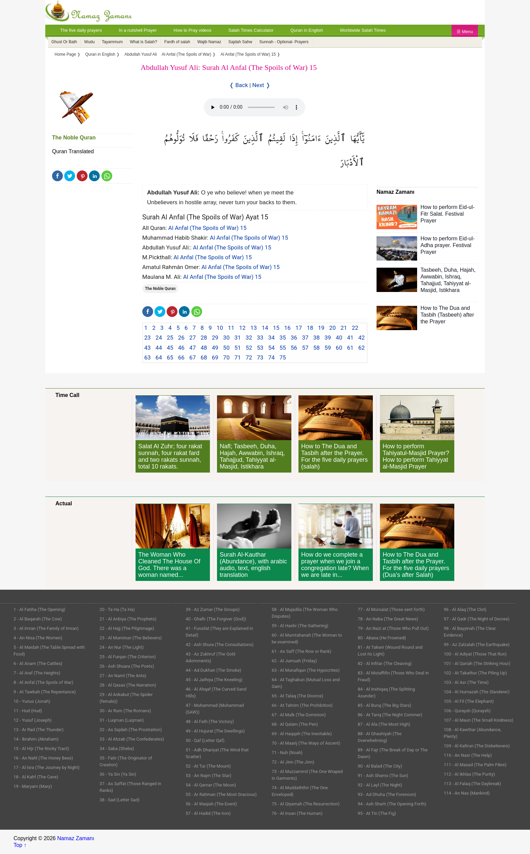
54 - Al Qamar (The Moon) (211, 785)
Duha (450, 270)
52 (249, 347)
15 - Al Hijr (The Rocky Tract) (41, 748)
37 (305, 337)
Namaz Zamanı (75, 838)
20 (332, 327)
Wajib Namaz (209, 41)
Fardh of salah (177, 41)
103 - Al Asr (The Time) (466, 682)
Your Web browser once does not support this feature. (254, 107)
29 (215, 337)
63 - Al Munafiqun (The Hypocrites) (306, 670)
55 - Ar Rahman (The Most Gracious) (221, 794)
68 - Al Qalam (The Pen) (295, 724)
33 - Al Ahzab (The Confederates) (132, 739)
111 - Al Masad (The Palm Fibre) (475, 764)
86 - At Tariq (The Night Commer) (390, 714)
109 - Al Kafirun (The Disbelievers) (477, 745)
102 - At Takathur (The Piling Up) (475, 672)
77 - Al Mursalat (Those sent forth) (391, 609)
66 (181, 357)
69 (215, 357)
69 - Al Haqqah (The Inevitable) (302, 733)
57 (305, 347)
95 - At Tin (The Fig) (377, 813)
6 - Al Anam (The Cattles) (38, 663)
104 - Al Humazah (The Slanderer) (477, 691)
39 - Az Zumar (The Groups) (213, 609)
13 (253, 327)
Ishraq (452, 276)
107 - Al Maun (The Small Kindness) (478, 720)
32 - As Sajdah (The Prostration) (131, 729)
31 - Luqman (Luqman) (122, 720)
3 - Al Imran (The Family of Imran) (46, 628)
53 (260, 347)
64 (158, 357)
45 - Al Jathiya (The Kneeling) (214, 679)
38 (316, 337)
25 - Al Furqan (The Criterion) (128, 656)
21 (343, 327)
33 (260, 337)
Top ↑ (20, 845)
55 (283, 347)
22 (355, 327)
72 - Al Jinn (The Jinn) (293, 762)
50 (226, 347)
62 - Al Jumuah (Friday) (294, 660)
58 (316, 347)
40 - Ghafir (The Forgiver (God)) (216, 618)
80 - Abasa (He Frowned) (382, 637)
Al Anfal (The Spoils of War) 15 (207, 227)
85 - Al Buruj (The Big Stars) (384, 705)
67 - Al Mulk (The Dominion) (299, 714)
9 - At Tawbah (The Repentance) (45, 691)
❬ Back (238, 85)
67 (192, 357)
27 (192, 337)
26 (181, 337)
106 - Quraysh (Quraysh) (467, 710)
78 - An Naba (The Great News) (388, 618)
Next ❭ (261, 85)
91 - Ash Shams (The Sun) (383, 775)
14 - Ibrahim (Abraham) (36, 739)
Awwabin (431, 276)
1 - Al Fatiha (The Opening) (39, 609)
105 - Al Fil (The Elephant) (469, 701)
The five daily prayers (81, 30)
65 (170, 357)
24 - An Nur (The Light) (122, 647)
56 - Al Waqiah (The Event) (211, 803)
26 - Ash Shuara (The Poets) (127, 666)
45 (170, 347)
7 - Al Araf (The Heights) (37, 672)
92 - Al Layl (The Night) (380, 785)
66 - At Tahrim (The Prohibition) (302, 705)
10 (220, 327)
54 (271, 347)
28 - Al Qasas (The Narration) (128, 685)
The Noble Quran (74, 137)
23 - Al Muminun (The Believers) (131, 637)
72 (249, 357)
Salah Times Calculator (251, 30)
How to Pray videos (193, 30)
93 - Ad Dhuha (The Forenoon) (387, 794)
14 (265, 327)
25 (170, 337)
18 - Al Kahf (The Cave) (36, 776)
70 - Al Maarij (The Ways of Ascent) (306, 743)
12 (242, 327)
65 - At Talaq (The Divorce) (297, 695)
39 (327, 337)
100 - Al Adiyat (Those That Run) (475, 654)
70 (226, 357)
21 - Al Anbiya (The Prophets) (128, 618)
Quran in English (306, 30)
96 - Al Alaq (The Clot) (465, 609)
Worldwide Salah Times (363, 30)
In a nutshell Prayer (138, 30)
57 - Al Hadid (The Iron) (208, 813)
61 (350, 347)
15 (276, 327)
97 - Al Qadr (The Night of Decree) (476, 618)
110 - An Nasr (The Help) (468, 755)
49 (215, 347)
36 (294, 337)
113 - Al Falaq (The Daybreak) (472, 783)
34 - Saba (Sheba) (117, 748)
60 (339, 347)
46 (181, 347)
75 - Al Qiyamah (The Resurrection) (306, 803)
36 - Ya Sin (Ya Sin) (118, 774)
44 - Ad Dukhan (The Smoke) (213, 670)
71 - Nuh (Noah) (287, 752)
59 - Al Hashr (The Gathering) (300, 625)
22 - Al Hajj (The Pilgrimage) (127, 628)
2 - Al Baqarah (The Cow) (38, 618)
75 (283, 357)
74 (271, 357)
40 (339, 337)
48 (203, 347)
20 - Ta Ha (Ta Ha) (117, 609)
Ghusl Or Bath (64, 41)
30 (226, 337)
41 (350, 337)
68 (203, 357)
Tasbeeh (430, 270)
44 (158, 347)
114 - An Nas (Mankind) (467, 793)
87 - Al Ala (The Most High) (384, 724)
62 (361, 347)
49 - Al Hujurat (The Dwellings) (215, 730)
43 (147, 347)
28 (203, 337)
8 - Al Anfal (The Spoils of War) (43, 682)
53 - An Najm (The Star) (208, 775)
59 (327, 347)
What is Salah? (143, 41)
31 (237, 337)
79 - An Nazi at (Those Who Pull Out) (393, 628)
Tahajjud (430, 283)
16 (287, 327)
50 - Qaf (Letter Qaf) (205, 740)
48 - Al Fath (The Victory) (210, 721)
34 (271, 337)
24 (158, 337)
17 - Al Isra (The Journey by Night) (47, 767)
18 (310, 327)
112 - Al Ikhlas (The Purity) (469, 774)
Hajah (467, 270)
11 (231, 327)
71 (237, 357)
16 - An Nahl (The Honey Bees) (43, 757)
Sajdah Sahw (240, 41)
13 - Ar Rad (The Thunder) (39, 729)
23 (147, 337)
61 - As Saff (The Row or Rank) (301, 651)
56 (294, 347)
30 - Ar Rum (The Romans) (125, 710)
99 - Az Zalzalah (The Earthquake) (477, 644)
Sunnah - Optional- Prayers (283, 41)
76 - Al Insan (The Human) (297, 813)
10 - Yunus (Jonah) (32, 701)
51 (237, 347)
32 (249, 337)
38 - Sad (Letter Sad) (120, 799)
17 (298, 327)
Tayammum (112, 41)
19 (321, 327)
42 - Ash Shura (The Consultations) (220, 644)
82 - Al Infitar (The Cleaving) (385, 663)
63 (147, 357)
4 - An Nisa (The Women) (38, 637)
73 (260, 357)
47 (192, 347)
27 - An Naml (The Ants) (123, 675)
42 (361, 337)
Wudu (89, 41)
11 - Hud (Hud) (28, 710)
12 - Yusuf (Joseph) (33, 720)
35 (283, 337)
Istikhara (449, 290)
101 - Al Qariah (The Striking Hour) (477, 663)
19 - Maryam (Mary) (33, 786)
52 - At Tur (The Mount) (208, 766)
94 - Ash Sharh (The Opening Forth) (392, 803)
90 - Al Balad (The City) (380, 766)
